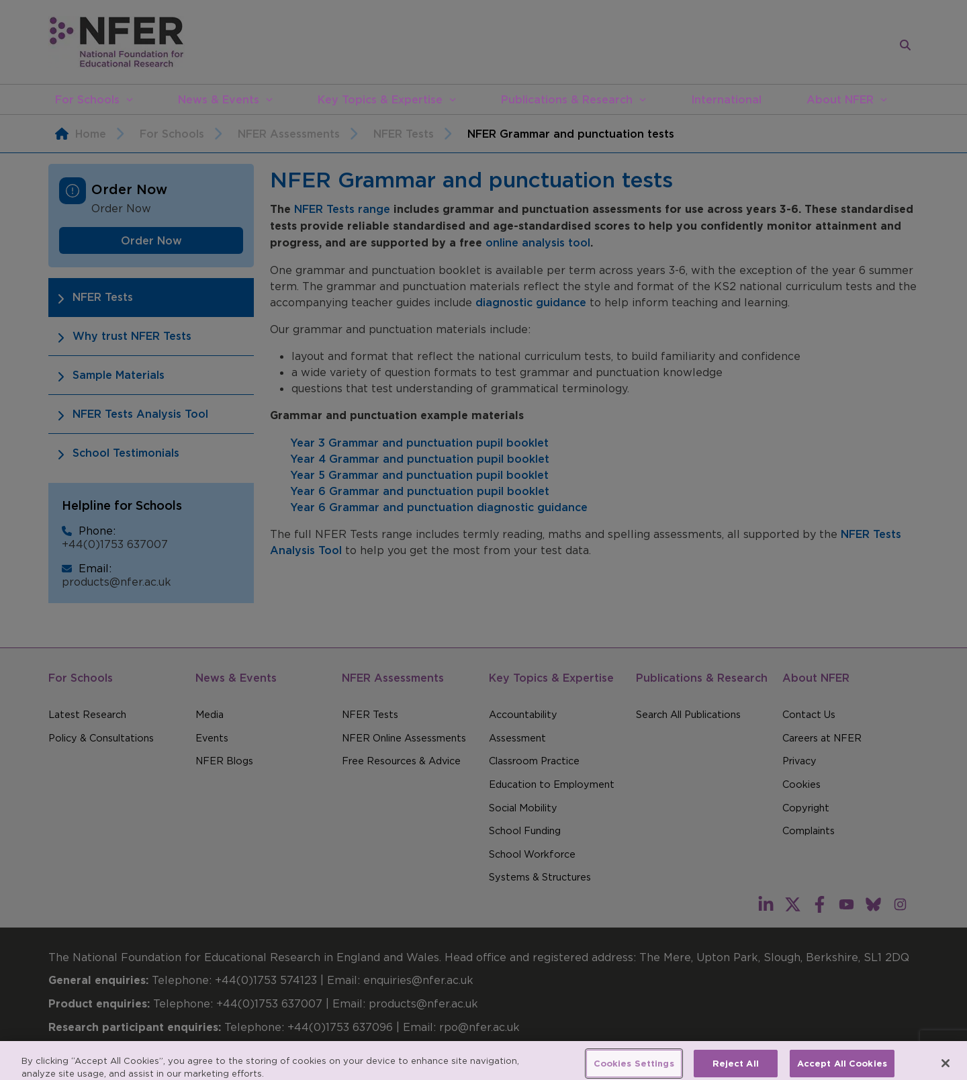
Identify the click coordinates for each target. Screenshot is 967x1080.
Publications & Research (567, 99)
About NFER (840, 99)
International (726, 99)
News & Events (218, 99)
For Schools (87, 99)
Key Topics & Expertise (380, 99)
